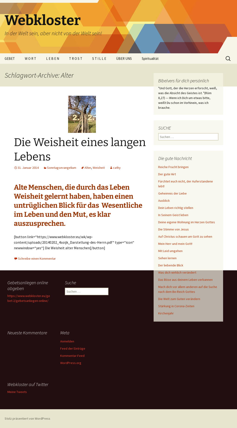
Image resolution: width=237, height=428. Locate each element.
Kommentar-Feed (72, 356)
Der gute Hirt (167, 174)
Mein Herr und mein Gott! (175, 244)
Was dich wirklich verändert (177, 272)
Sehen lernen (167, 258)
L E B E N (52, 58)
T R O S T (75, 58)
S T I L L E (99, 58)
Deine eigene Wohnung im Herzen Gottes (186, 222)
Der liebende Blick (170, 265)
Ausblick (164, 200)
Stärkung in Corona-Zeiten (176, 306)
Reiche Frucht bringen (173, 167)
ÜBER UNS (124, 58)
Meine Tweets (17, 392)
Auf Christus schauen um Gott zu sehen (185, 236)
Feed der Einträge (72, 348)
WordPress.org (70, 363)
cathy (117, 168)
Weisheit (99, 168)
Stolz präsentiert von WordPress (27, 418)
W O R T (30, 58)
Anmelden (67, 341)
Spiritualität (150, 58)
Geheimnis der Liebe (172, 193)
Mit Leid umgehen (170, 251)
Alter (88, 168)
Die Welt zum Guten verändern (179, 299)
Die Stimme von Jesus (173, 229)
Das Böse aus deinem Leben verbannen (185, 280)
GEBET (10, 58)
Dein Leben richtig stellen (175, 208)
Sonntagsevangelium (61, 168)
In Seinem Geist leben (173, 215)
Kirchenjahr (166, 313)
